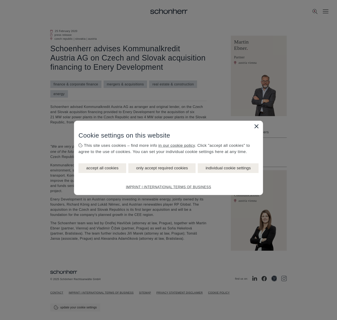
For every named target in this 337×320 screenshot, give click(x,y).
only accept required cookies (162, 168)
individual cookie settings (228, 168)
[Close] (256, 126)
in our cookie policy (176, 145)
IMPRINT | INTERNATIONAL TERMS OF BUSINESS (168, 187)
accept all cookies (102, 168)
